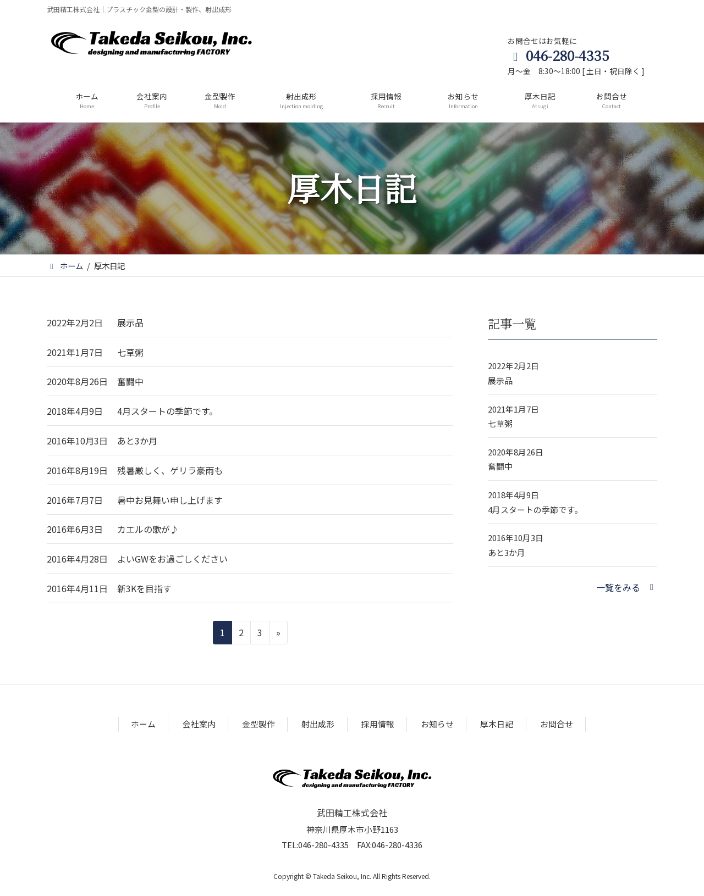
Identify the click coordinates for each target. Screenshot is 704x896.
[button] (626, 587)
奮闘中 (130, 381)
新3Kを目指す (144, 588)
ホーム (143, 724)
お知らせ (437, 724)
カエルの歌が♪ (148, 529)
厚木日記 (496, 724)
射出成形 (317, 724)
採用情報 (377, 724)
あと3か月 (137, 440)
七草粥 (130, 352)
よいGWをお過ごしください (172, 558)
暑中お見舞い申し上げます (170, 500)
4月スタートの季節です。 (167, 411)
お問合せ (556, 724)
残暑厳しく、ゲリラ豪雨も (170, 470)
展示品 (130, 322)
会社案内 (199, 724)
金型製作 (258, 724)
